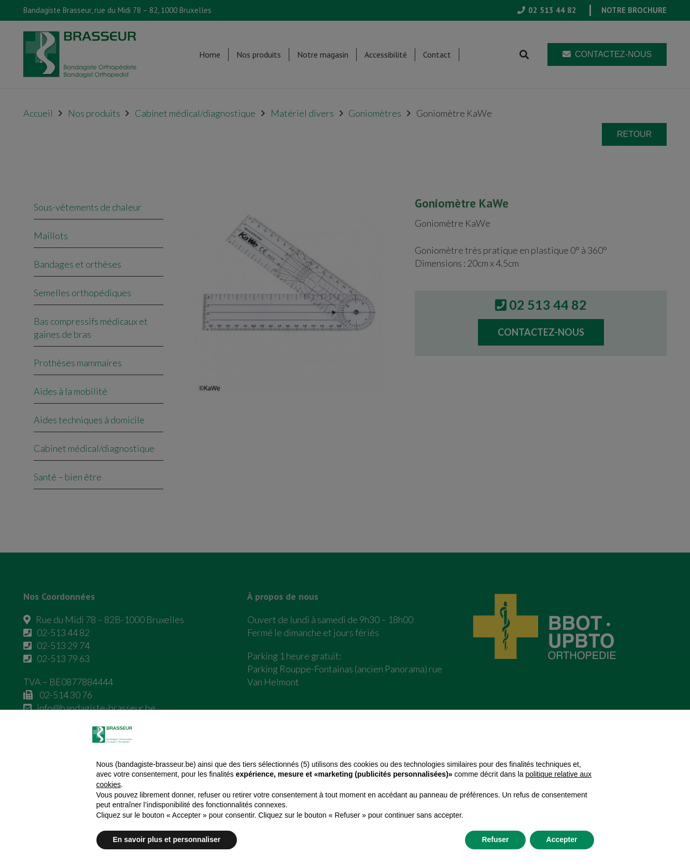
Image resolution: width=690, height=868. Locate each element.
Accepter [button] (562, 839)
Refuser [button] (495, 839)
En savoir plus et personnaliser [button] (167, 839)
